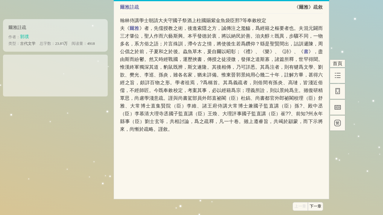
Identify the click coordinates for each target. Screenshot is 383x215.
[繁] (337, 123)
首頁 (337, 63)
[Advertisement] (55, 73)
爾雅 (134, 28)
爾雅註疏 (17, 27)
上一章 (300, 206)
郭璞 (24, 36)
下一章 (315, 206)
